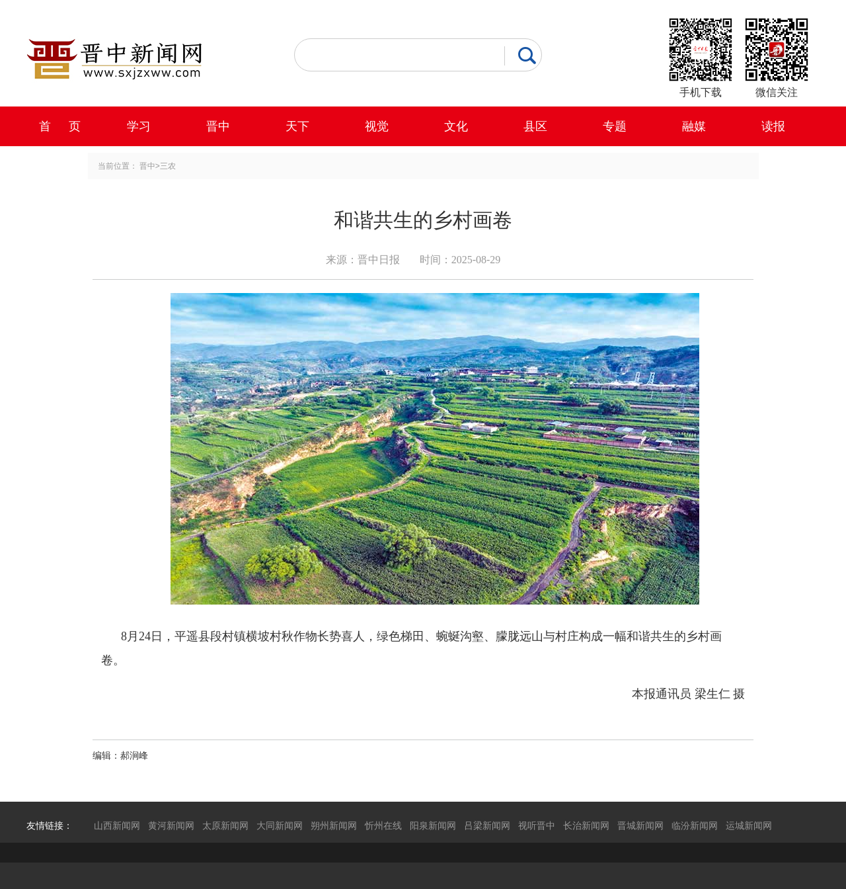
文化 (456, 126)
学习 (139, 126)
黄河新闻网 (171, 825)
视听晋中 (536, 825)
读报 (773, 126)
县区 (535, 126)
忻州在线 (383, 825)
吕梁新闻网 (487, 825)
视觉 (377, 126)
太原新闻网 (225, 825)
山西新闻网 (117, 825)
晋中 (218, 126)
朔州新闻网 (334, 825)
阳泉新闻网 (433, 825)
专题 (615, 126)
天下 (297, 126)
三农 (168, 166)
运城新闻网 (749, 825)
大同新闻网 (279, 825)
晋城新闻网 (640, 825)
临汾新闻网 (695, 825)
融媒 (694, 126)
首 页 (60, 126)
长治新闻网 (586, 825)
